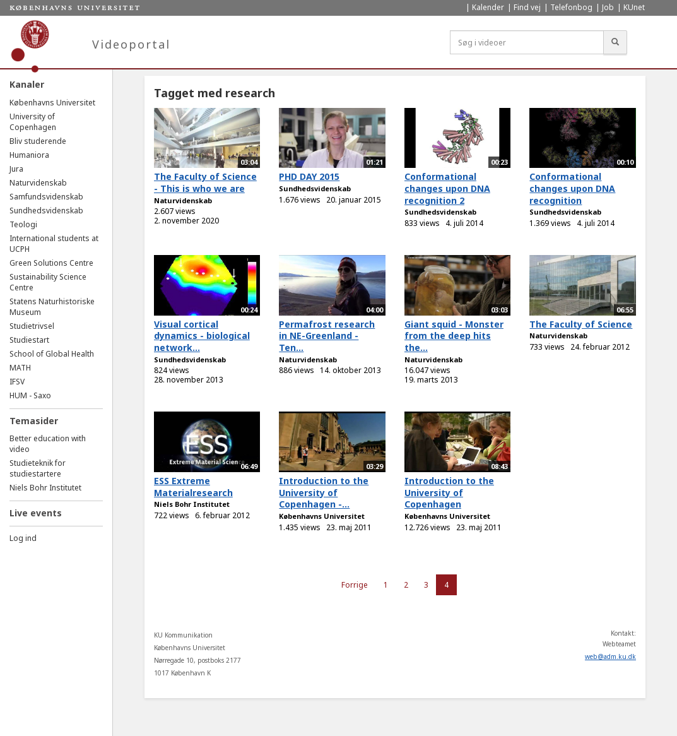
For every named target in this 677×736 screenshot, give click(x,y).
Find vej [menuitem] (527, 7)
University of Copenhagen (32, 122)
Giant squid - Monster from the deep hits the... (453, 335)
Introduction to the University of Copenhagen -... (323, 492)
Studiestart (29, 340)
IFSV (17, 381)
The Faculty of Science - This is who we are (205, 182)
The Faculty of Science (580, 324)
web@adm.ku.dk (610, 656)
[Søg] (615, 42)
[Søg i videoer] (527, 42)
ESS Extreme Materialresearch (193, 487)
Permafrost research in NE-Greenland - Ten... (327, 335)
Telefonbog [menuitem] (571, 7)
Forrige (354, 584)
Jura (16, 168)
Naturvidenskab (38, 182)
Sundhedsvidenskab (46, 210)
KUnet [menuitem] (634, 7)
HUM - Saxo (30, 395)
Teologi (23, 224)
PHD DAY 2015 (309, 176)
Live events (35, 513)
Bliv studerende (37, 141)
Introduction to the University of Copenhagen (449, 492)
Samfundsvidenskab (46, 196)
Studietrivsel (31, 326)
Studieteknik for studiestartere (37, 468)
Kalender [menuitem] (488, 7)
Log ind (23, 538)
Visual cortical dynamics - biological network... (202, 335)
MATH (20, 367)
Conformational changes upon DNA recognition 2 (447, 188)
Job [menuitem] (608, 7)
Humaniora (29, 155)
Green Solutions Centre (51, 263)
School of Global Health (51, 353)
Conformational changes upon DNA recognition (572, 188)
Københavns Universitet (52, 102)
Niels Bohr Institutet (45, 487)
